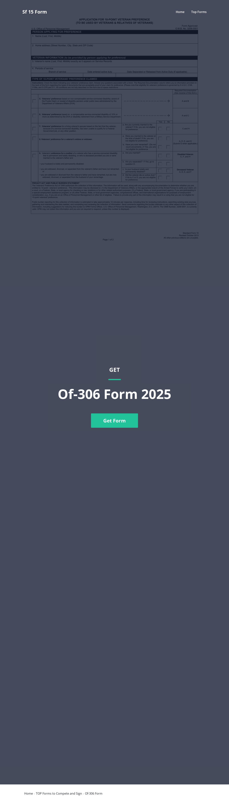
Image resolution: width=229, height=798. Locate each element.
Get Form (114, 420)
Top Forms (199, 12)
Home (180, 12)
